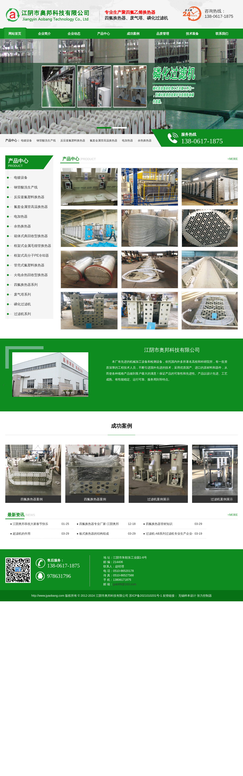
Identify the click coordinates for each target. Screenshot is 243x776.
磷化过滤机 (22, 304)
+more (233, 158)
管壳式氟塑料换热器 (29, 265)
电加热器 (127, 140)
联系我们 (222, 33)
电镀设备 (26, 140)
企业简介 (44, 33)
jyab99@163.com (124, 584)
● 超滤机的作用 (20, 533)
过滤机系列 (22, 314)
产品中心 (103, 33)
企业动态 (74, 33)
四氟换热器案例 (33, 499)
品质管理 (162, 33)
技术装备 (192, 33)
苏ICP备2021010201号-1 (145, 595)
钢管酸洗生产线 (46, 140)
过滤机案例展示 (160, 499)
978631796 (59, 576)
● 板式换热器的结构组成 (93, 533)
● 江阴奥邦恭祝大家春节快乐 (29, 524)
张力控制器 (204, 595)
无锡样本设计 (187, 595)
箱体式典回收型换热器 (31, 236)
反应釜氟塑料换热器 (72, 140)
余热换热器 (145, 140)
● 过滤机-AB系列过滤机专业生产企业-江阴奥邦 (168, 538)
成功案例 (133, 33)
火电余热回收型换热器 (31, 275)
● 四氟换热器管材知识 (157, 524)
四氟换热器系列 (26, 284)
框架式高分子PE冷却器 (31, 255)
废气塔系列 (22, 294)
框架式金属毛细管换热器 (32, 246)
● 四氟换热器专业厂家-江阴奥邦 (98, 524)
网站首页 (14, 33)
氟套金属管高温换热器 (103, 140)
